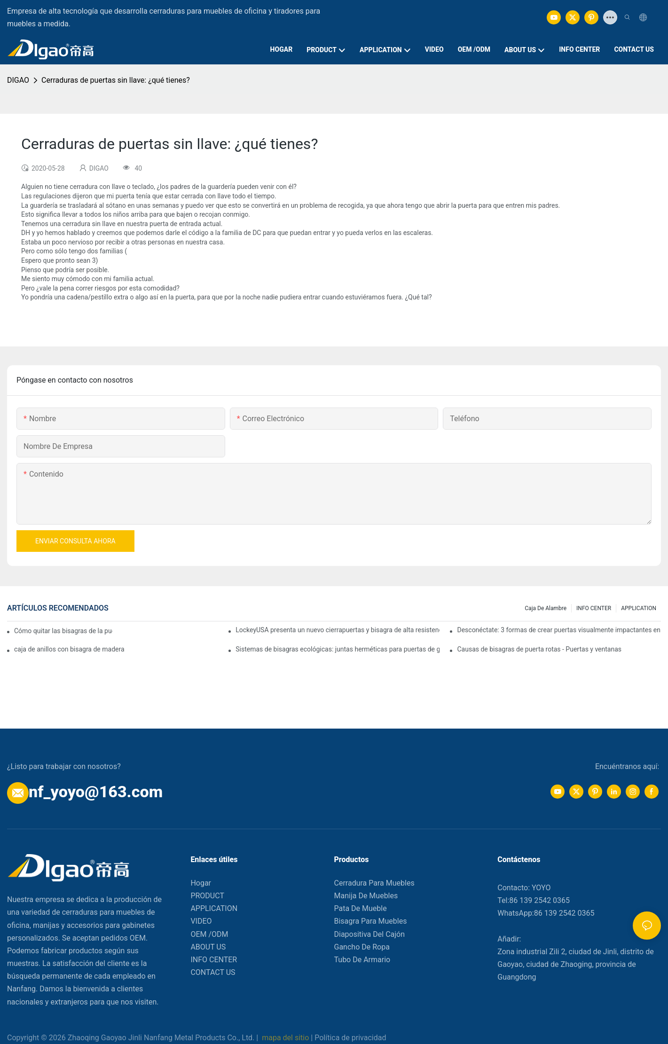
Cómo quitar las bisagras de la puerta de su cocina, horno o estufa (63, 631)
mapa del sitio (285, 1037)
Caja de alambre (545, 608)
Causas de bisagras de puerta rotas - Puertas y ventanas (539, 649)
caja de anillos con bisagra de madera (69, 649)
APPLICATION (638, 608)
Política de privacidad (350, 1037)
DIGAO (18, 80)
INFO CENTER (593, 608)
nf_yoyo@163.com (96, 791)
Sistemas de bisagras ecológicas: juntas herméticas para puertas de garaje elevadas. (338, 649)
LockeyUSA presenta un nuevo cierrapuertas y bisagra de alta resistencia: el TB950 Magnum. (338, 630)
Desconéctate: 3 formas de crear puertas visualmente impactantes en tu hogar (559, 630)
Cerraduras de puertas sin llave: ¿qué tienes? (115, 80)
